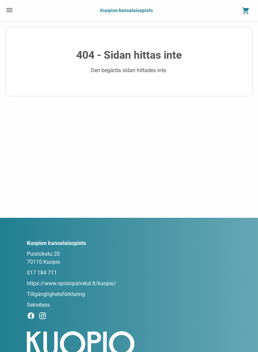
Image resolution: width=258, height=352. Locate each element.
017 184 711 (42, 272)
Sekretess (38, 305)
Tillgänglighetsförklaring (56, 294)
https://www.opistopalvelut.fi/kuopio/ (71, 283)
